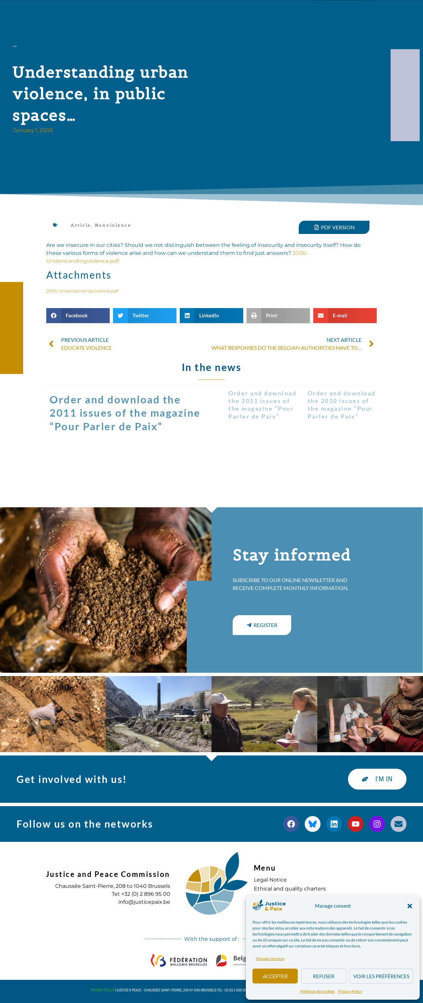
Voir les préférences (381, 976)
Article (81, 225)
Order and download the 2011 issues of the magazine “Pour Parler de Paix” (125, 413)
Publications (197, 12)
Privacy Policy (350, 991)
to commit (278, 12)
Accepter (275, 976)
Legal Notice (270, 880)
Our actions (143, 12)
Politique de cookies (317, 991)
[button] (409, 906)
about (97, 12)
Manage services (270, 958)
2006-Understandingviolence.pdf (82, 291)
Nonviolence (113, 225)
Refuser (323, 976)
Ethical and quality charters (290, 889)
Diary (240, 12)
